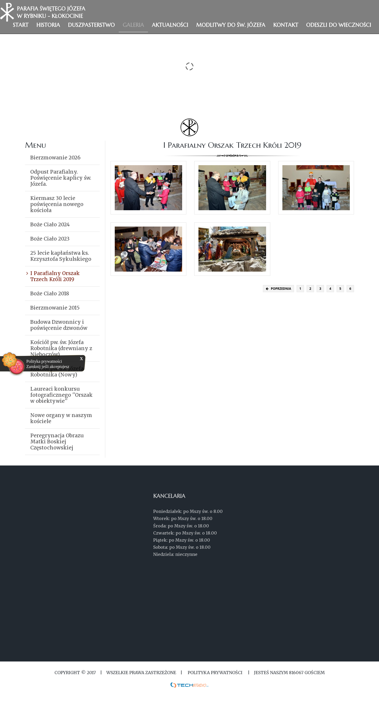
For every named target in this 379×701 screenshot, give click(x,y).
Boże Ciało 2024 (50, 224)
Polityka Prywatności (215, 672)
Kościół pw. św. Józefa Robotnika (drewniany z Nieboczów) (61, 348)
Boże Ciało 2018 (49, 293)
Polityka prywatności (44, 361)
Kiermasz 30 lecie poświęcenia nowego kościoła (56, 204)
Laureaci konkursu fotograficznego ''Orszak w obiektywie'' (61, 395)
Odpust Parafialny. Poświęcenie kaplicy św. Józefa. (60, 178)
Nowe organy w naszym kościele (61, 418)
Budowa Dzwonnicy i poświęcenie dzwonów (58, 325)
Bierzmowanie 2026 (55, 157)
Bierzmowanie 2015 (55, 308)
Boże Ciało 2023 (49, 239)
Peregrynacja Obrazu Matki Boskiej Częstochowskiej (57, 441)
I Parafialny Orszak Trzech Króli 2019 (55, 276)
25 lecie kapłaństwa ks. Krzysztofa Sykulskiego (60, 256)
